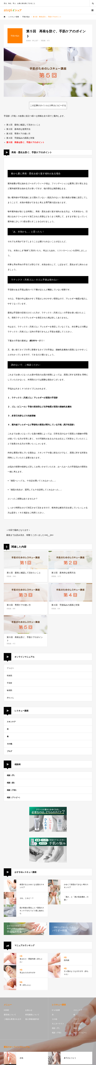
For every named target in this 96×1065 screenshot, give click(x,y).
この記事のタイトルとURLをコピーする (48, 105)
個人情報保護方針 (32, 1019)
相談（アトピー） (14, 797)
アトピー (10, 668)
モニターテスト (58, 1024)
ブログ (9, 751)
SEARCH (93, 3)
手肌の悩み (77, 1024)
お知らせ (28, 1010)
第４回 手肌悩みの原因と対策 (20, 138)
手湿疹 (9, 683)
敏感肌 (9, 690)
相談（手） (11, 775)
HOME (6, 1010)
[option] (48, 72)
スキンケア (11, 722)
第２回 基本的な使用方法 (18, 129)
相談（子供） (12, 790)
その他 (9, 744)
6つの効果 (56, 1010)
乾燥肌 (9, 676)
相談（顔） (11, 783)
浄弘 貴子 (35, 41)
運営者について (10, 1015)
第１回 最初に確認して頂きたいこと (23, 125)
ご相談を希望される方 (12, 1019)
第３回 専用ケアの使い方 (18, 134)
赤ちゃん (10, 698)
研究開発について (32, 1015)
